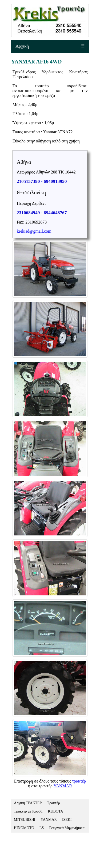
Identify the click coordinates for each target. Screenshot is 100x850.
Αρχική (22, 46)
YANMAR (63, 786)
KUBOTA (55, 811)
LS (41, 828)
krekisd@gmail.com (34, 231)
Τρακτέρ (53, 803)
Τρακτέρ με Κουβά (28, 811)
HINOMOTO (24, 828)
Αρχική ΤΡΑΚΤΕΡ (28, 803)
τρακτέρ (79, 781)
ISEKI (67, 820)
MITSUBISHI (24, 820)
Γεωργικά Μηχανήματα (66, 828)
